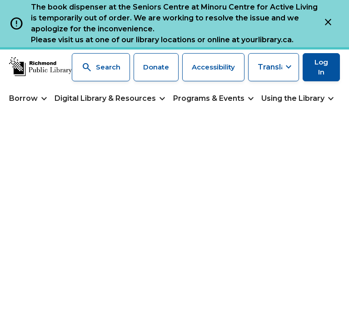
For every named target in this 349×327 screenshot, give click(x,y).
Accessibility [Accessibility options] (213, 67)
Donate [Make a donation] (156, 67)
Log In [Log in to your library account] (321, 67)
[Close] (328, 23)
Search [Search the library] (100, 67)
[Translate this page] (273, 67)
